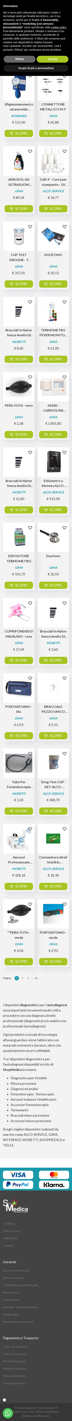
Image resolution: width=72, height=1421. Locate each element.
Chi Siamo (9, 1223)
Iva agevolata (11, 1314)
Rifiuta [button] (19, 59)
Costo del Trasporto (15, 1346)
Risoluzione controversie (18, 1321)
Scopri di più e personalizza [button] (36, 68)
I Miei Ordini (10, 1238)
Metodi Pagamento (14, 1361)
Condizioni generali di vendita (20, 1285)
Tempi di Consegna (14, 1354)
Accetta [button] (52, 59)
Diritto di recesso (13, 1277)
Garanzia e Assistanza (16, 1270)
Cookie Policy (11, 1299)
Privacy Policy (11, 1292)
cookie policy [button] (58, 27)
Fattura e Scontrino (14, 1375)
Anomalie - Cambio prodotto (20, 1307)
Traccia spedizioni (13, 1383)
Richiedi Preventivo (14, 1368)
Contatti (8, 1245)
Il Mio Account (12, 1231)
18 (35, 978)
